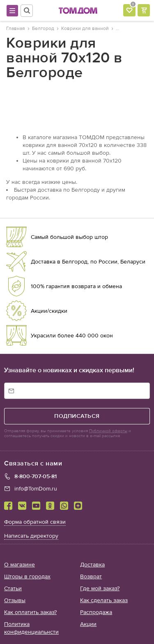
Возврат (91, 576)
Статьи (13, 588)
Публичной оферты (108, 431)
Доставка (92, 564)
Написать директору (31, 535)
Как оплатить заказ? (30, 612)
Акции (88, 624)
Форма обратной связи (35, 521)
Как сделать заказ (104, 600)
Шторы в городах (27, 576)
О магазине (19, 564)
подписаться (77, 416)
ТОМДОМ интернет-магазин (78, 10)
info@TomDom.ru (35, 488)
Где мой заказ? (100, 588)
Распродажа (96, 612)
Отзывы (14, 600)
